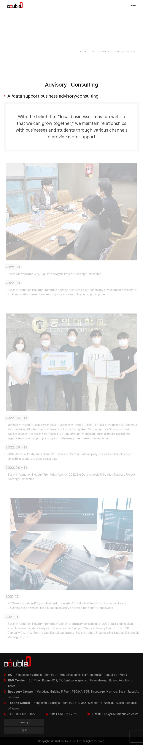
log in (24, 730)
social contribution (100, 51)
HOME (83, 51)
